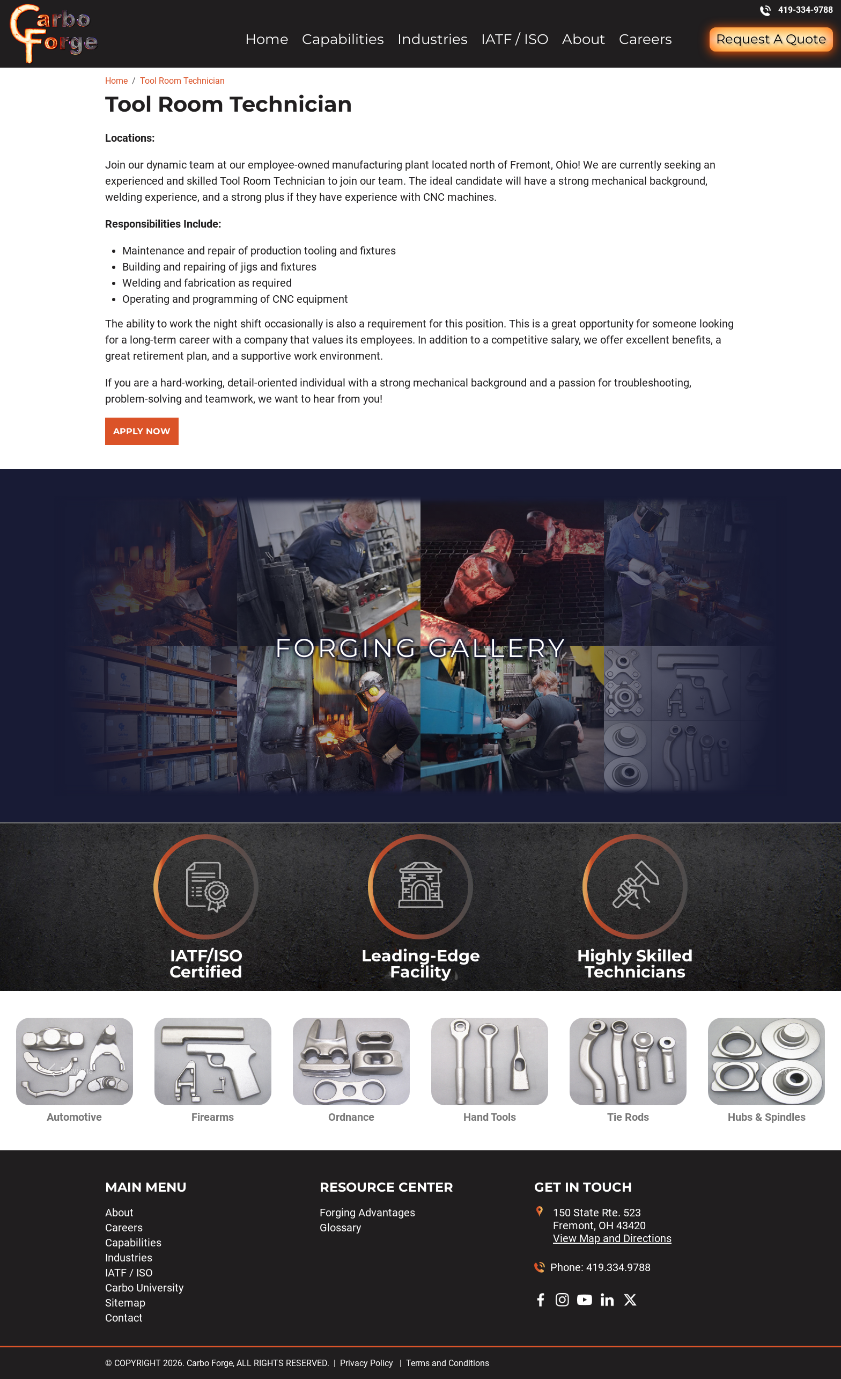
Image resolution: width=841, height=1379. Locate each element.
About (584, 39)
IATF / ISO (515, 39)
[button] (67, 1070)
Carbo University (144, 1287)
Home (267, 39)
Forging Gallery (421, 647)
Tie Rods (628, 1117)
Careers (645, 39)
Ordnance (351, 1117)
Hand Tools (489, 1117)
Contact (124, 1317)
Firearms (212, 1117)
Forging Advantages (367, 1212)
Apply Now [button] (142, 431)
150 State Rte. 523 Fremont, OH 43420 (612, 1225)
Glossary (340, 1227)
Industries (432, 39)
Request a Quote (771, 39)
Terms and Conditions (447, 1363)
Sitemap (125, 1302)
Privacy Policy (366, 1363)
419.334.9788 (618, 1267)
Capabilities (343, 39)
